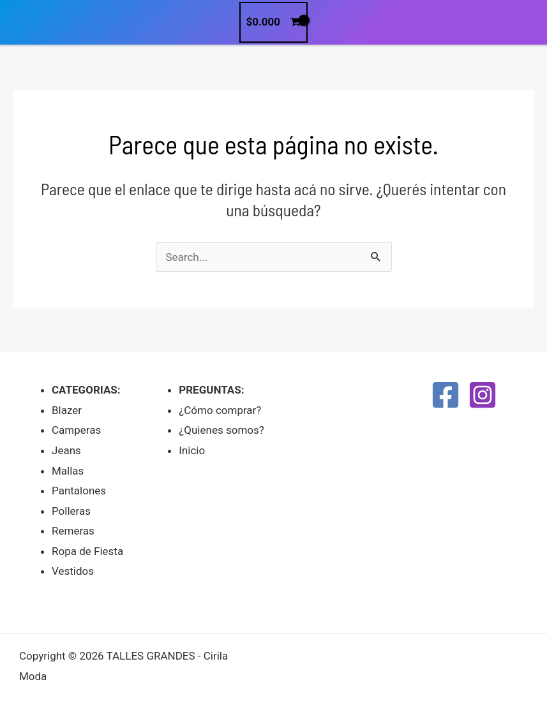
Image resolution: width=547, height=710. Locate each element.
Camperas (76, 430)
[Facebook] (445, 395)
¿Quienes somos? (221, 430)
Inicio (192, 450)
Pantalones (79, 490)
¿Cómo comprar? (220, 410)
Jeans (66, 450)
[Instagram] (482, 395)
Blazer (67, 410)
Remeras (73, 530)
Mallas (68, 470)
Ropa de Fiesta (87, 551)
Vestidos (73, 571)
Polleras (71, 511)
